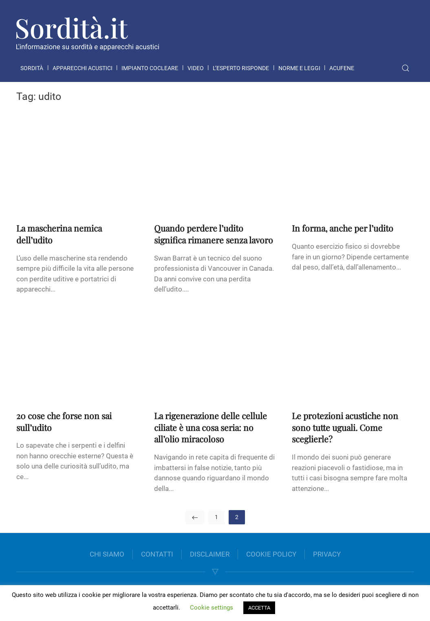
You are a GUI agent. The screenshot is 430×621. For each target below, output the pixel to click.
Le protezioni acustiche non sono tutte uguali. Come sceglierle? (345, 427)
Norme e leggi (299, 68)
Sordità (31, 68)
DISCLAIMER (209, 554)
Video (195, 68)
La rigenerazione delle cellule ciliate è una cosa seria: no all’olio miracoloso (210, 427)
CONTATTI (157, 554)
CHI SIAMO (107, 554)
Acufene (341, 68)
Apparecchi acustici (82, 68)
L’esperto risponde (241, 68)
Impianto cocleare (149, 68)
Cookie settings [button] (211, 607)
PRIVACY (327, 554)
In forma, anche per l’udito (342, 228)
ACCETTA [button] (259, 608)
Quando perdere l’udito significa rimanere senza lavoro (213, 233)
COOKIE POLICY (271, 554)
